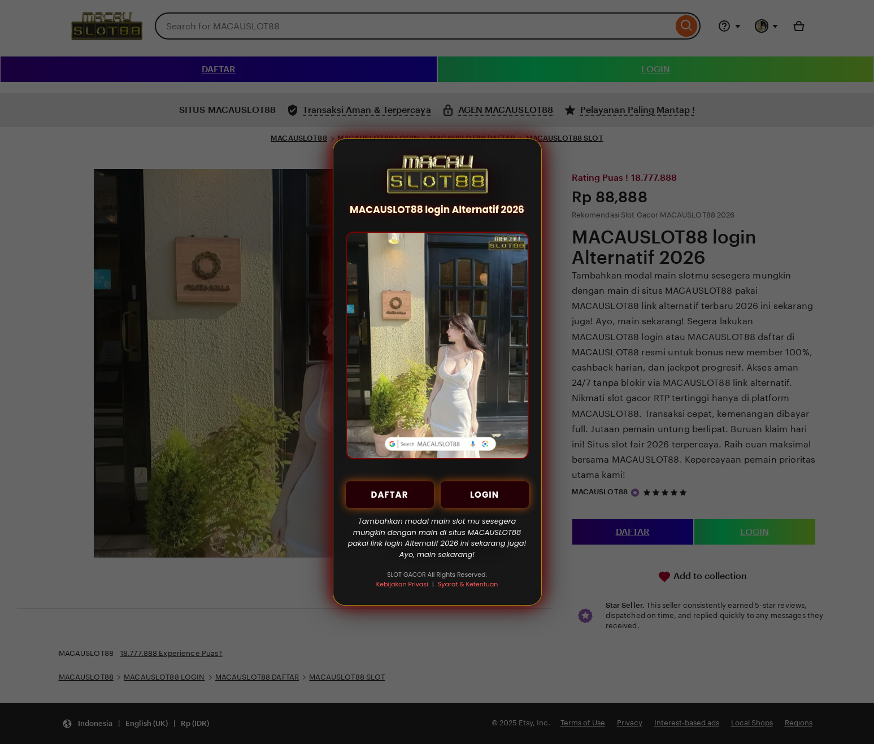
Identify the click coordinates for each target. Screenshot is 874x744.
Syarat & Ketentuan (468, 584)
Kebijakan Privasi (402, 584)
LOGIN (484, 495)
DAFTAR (389, 495)
